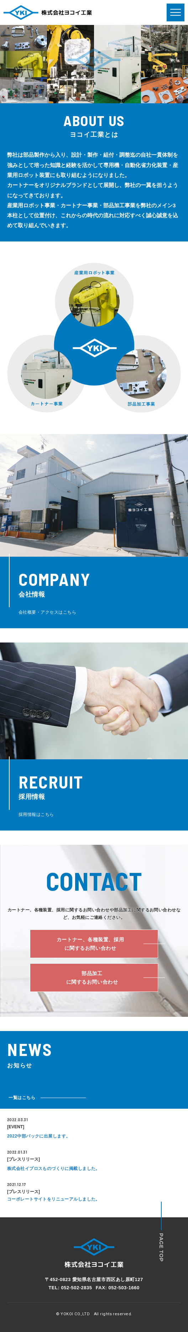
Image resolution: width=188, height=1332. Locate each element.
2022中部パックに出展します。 (38, 1136)
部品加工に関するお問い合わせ (92, 978)
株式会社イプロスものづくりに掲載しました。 (53, 1168)
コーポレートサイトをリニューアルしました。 (53, 1199)
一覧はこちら (22, 1097)
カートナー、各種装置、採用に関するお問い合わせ (90, 944)
